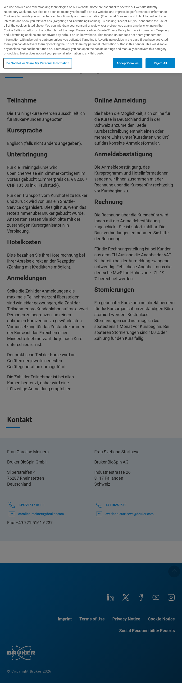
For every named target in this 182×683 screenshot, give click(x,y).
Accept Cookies (128, 63)
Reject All (160, 63)
